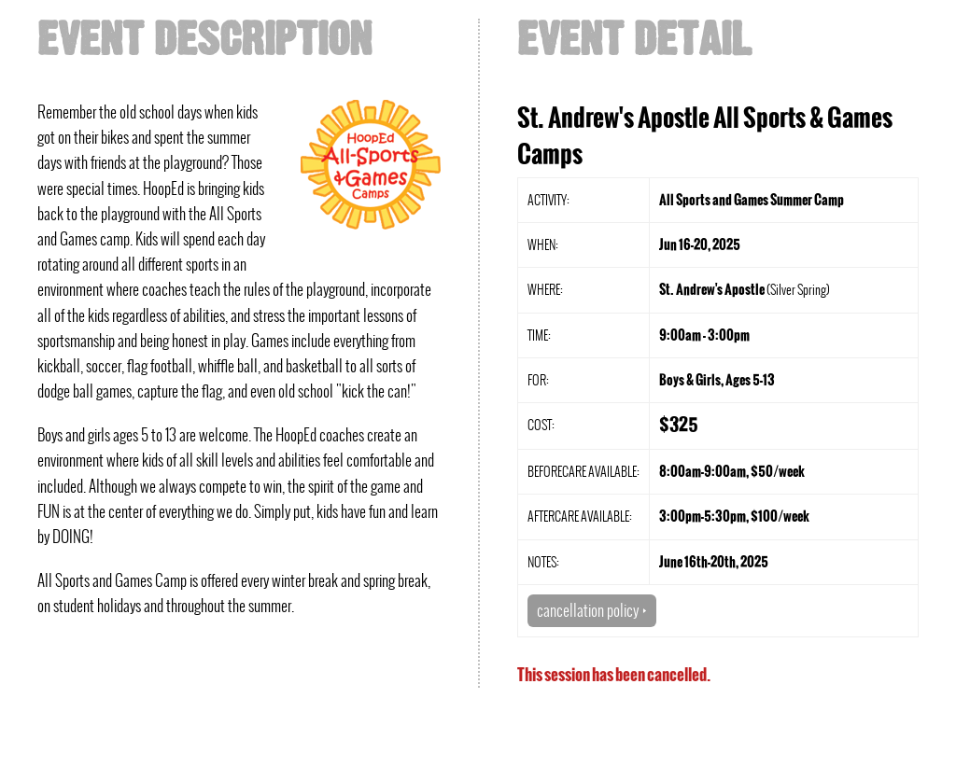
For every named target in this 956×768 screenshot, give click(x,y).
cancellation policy (592, 610)
